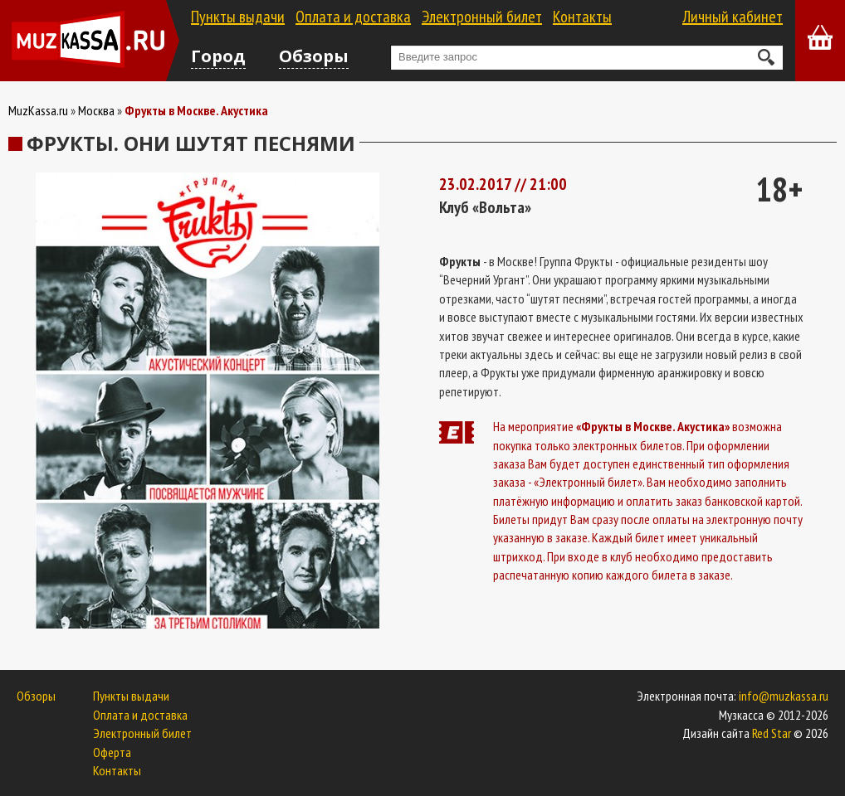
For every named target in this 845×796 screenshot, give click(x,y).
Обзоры (314, 56)
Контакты (582, 16)
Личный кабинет (732, 16)
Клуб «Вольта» (485, 207)
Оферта (112, 752)
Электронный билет (482, 16)
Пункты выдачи (238, 16)
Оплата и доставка (353, 16)
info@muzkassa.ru (783, 695)
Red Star (771, 733)
